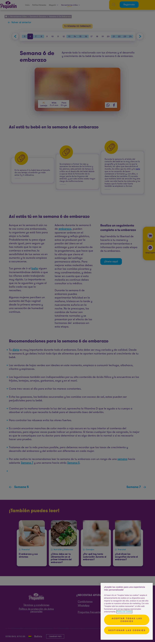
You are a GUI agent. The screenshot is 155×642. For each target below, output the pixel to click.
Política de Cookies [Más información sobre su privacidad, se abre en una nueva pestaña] (124, 611)
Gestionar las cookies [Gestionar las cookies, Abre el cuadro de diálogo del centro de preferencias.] (127, 630)
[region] (127, 611)
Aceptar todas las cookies (127, 619)
